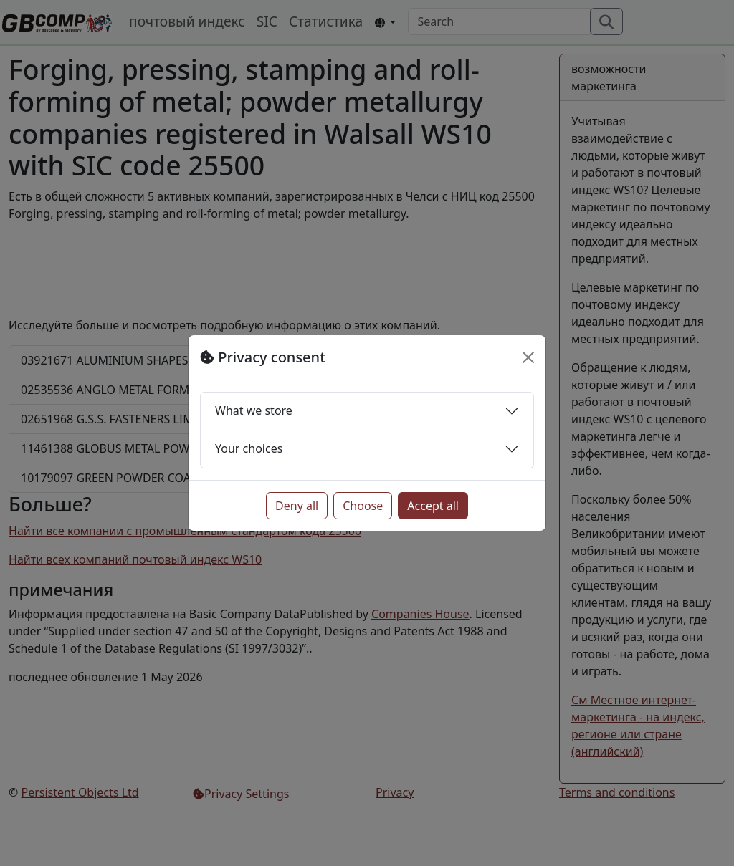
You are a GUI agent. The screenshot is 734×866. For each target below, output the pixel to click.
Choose (363, 506)
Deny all (296, 506)
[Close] (528, 357)
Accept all (433, 506)
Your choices (248, 448)
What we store (253, 410)
